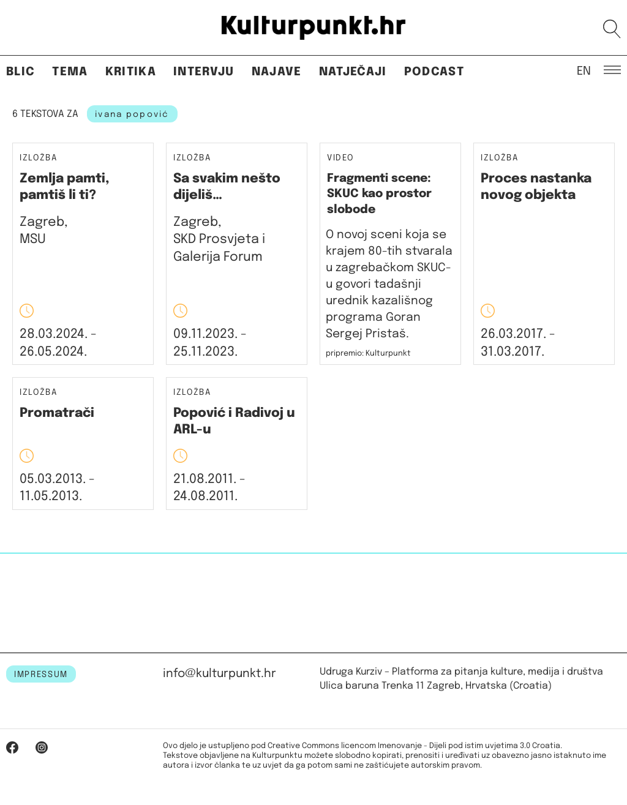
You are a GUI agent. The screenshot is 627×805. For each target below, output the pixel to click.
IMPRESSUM (41, 674)
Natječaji (353, 72)
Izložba (39, 158)
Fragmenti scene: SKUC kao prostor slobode (379, 194)
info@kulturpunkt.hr (219, 674)
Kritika (130, 72)
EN (584, 70)
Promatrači (57, 413)
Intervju (204, 72)
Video (340, 158)
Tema (70, 72)
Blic (20, 72)
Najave (277, 72)
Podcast (434, 72)
